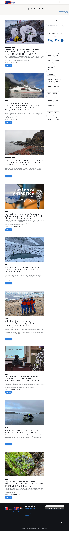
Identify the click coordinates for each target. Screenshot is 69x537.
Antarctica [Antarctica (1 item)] (50, 55)
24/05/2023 (6, 227)
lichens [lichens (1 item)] (55, 93)
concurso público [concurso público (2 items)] (51, 74)
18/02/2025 (6, 62)
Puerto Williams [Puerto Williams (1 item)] (51, 107)
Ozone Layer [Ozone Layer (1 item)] (50, 100)
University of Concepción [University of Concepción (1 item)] (52, 117)
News (13, 47)
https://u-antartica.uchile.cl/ (30, 513)
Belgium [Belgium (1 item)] (49, 60)
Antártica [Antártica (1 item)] (57, 55)
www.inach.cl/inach (29, 511)
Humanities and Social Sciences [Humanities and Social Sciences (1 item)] (53, 86)
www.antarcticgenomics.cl (30, 509)
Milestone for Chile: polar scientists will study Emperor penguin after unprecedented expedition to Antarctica (23, 325)
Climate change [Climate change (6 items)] (51, 67)
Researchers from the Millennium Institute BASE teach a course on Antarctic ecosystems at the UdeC (22, 380)
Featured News (8, 47)
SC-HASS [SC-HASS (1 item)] (50, 112)
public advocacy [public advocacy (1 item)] (51, 105)
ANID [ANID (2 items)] (49, 53)
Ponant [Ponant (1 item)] (57, 100)
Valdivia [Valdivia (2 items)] (49, 119)
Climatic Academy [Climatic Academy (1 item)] (51, 69)
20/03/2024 (6, 173)
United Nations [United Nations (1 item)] (57, 114)
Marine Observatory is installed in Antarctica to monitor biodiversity (22, 432)
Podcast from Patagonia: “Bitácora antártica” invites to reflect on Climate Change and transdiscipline (24, 216)
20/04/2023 (6, 390)
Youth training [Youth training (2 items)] (57, 119)
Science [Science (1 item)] (49, 114)
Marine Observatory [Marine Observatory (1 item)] (51, 95)
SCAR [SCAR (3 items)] (56, 112)
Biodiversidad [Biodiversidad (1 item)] (57, 60)
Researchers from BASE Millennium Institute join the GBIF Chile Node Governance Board (22, 270)
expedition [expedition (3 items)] (50, 81)
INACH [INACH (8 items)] (49, 88)
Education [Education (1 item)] (50, 79)
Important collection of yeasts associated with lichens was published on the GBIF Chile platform (24, 485)
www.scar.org (28, 516)
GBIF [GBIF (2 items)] (56, 81)
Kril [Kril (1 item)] (49, 93)
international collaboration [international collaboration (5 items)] (52, 91)
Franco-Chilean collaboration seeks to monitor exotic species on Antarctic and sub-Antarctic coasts (24, 163)
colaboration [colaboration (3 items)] (50, 72)
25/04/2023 (6, 336)
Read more (8, 65)
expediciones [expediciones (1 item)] (58, 79)
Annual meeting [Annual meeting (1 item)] (57, 53)
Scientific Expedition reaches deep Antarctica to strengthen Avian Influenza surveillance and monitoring (24, 52)
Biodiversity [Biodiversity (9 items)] (50, 62)
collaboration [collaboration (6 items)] (58, 72)
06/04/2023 (6, 495)
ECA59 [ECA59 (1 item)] (59, 76)
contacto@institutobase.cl (14, 513)
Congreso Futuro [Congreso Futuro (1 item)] (51, 76)
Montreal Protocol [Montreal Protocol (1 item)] (51, 98)
